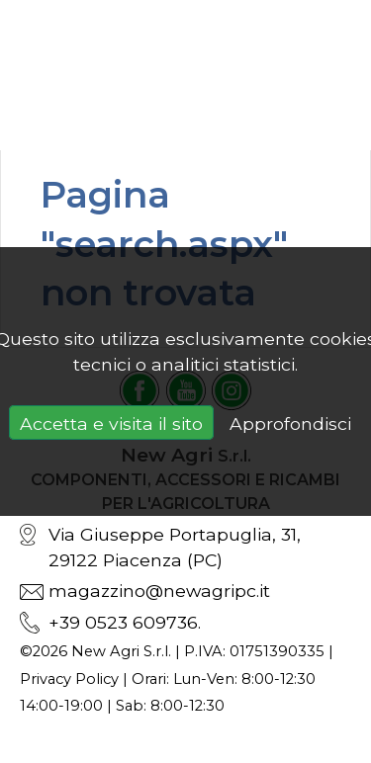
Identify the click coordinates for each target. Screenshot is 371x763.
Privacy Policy (69, 679)
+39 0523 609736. (124, 622)
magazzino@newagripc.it (159, 590)
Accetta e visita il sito (111, 423)
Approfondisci (290, 423)
